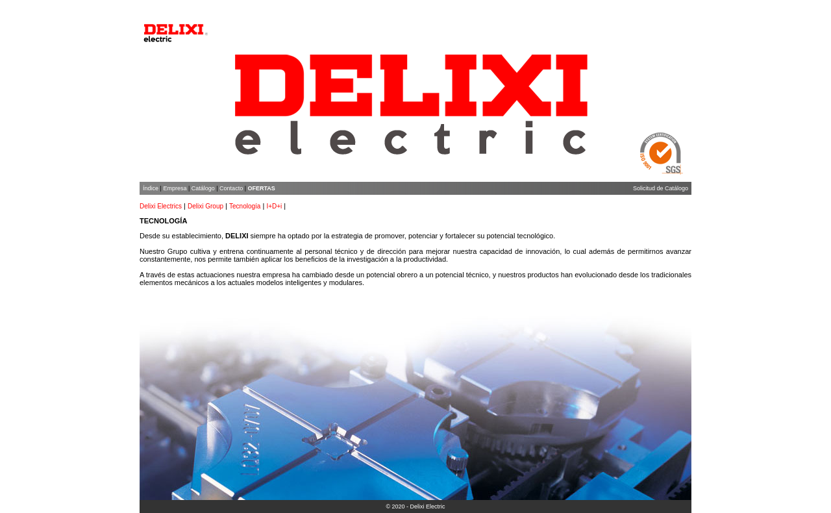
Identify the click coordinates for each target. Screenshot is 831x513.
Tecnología (244, 206)
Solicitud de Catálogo (660, 188)
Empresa (174, 188)
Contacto (231, 188)
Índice (150, 188)
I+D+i (274, 206)
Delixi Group (205, 206)
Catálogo (203, 188)
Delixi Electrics (161, 206)
